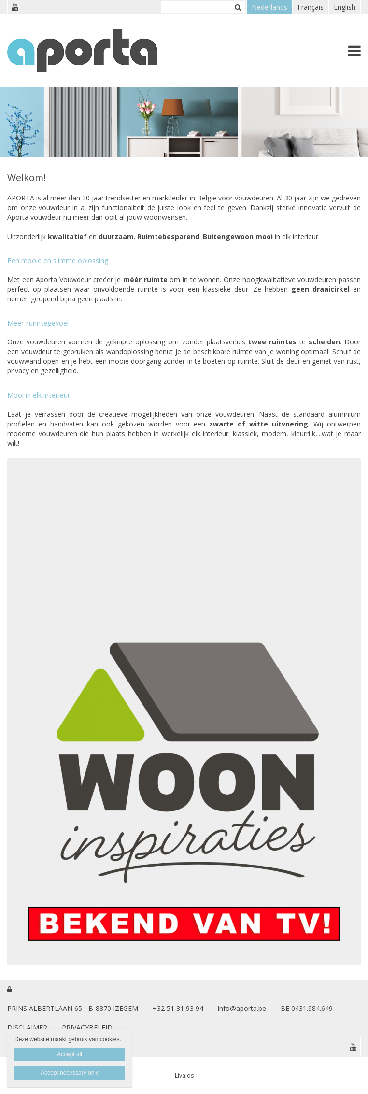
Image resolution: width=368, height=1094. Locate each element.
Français (310, 7)
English (344, 7)
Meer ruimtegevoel (38, 322)
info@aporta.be (242, 1008)
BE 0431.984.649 (307, 1008)
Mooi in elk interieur (39, 394)
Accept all (69, 1054)
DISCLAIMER (27, 1027)
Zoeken (237, 7)
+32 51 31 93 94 (178, 1008)
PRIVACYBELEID (87, 1027)
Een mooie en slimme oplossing (58, 260)
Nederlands (269, 7)
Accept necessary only (70, 1072)
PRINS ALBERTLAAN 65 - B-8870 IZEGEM (72, 1008)
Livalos (184, 1075)
